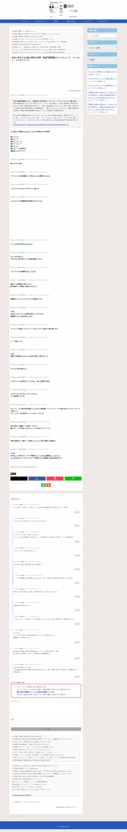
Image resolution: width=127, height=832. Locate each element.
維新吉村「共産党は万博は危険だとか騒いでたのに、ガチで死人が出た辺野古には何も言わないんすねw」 (43, 774)
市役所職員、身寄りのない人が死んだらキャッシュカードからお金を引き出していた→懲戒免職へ (40, 41)
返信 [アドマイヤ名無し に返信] (77, 512)
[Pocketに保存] (55, 479)
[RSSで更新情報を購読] (48, 485)
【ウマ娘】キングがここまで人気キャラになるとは (28, 789)
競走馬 (13, 473)
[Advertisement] (46, 75)
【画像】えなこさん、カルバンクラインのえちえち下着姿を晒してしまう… (34, 39)
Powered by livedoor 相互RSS (21, 798)
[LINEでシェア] (73, 479)
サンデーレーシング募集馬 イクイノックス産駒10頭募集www (31, 784)
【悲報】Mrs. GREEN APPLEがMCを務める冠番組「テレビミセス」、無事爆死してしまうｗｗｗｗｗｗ (42, 742)
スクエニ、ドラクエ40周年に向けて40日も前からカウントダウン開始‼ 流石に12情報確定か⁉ (39, 49)
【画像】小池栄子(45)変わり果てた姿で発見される (27, 44)
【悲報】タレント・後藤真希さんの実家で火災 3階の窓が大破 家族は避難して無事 (37, 47)
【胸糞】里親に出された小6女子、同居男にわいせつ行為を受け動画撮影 (34, 779)
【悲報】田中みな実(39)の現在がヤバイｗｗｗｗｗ (28, 782)
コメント (14, 701)
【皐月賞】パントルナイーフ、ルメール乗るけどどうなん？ (30, 787)
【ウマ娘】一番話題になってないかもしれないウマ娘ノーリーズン (32, 792)
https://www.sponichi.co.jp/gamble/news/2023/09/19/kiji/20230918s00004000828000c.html (41, 124)
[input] (102, 36)
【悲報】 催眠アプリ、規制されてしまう (24, 31)
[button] (115, 36)
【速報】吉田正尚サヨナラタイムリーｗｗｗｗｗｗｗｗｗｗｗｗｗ (32, 752)
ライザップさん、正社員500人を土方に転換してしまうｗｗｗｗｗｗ (32, 744)
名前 (12, 722)
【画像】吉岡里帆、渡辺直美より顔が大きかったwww (28, 36)
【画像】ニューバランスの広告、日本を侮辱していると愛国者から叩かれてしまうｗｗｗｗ (39, 757)
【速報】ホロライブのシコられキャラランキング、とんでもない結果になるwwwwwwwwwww (39, 52)
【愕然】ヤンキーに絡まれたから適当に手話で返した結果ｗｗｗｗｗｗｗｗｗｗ (36, 768)
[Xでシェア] (19, 479)
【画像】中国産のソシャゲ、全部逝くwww (25, 771)
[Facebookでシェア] (37, 479)
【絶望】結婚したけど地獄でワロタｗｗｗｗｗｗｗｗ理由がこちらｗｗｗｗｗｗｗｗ (36, 34)
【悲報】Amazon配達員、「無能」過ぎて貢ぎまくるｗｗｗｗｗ (31, 747)
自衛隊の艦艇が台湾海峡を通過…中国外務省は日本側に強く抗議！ (32, 763)
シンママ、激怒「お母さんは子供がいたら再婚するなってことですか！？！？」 (36, 755)
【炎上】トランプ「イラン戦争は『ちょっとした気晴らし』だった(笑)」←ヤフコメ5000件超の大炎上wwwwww (45, 760)
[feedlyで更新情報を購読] (44, 485)
